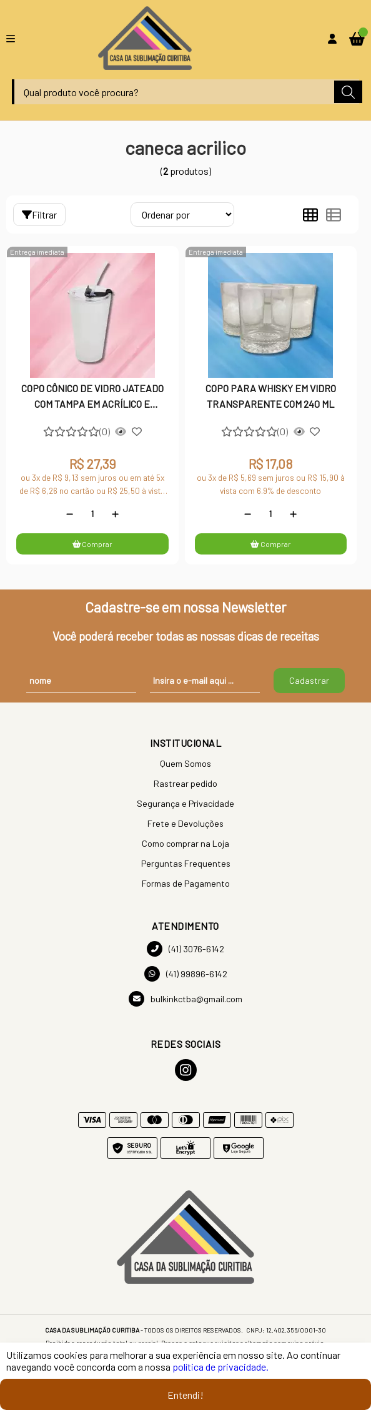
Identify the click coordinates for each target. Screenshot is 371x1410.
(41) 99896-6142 (185, 974)
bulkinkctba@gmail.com (185, 999)
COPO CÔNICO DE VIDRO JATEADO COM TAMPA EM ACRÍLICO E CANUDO (92, 397)
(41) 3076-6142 (185, 949)
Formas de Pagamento (186, 883)
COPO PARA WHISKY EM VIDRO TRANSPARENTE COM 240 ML (270, 395)
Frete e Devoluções (185, 823)
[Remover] (69, 514)
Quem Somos (185, 763)
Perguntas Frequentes (185, 863)
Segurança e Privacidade (185, 803)
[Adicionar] (115, 514)
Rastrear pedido (185, 783)
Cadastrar (309, 680)
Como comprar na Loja (185, 843)
